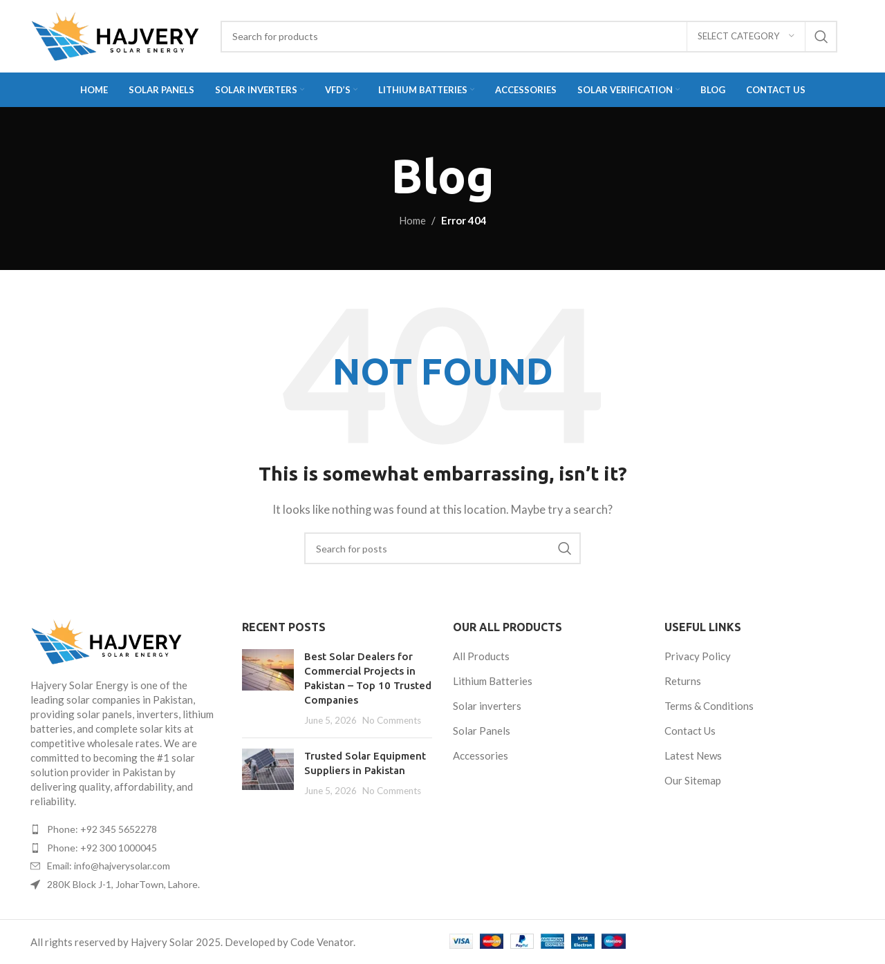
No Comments (391, 720)
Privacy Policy (697, 656)
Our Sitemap (692, 780)
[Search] (529, 36)
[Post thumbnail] (268, 688)
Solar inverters (487, 706)
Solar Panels (481, 730)
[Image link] (125, 641)
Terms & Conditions (709, 706)
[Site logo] (115, 36)
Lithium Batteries (492, 681)
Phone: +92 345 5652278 (102, 829)
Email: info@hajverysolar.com (108, 865)
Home (412, 220)
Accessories (480, 755)
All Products (481, 656)
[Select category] (746, 36)
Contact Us (690, 730)
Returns (682, 681)
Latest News (693, 755)
